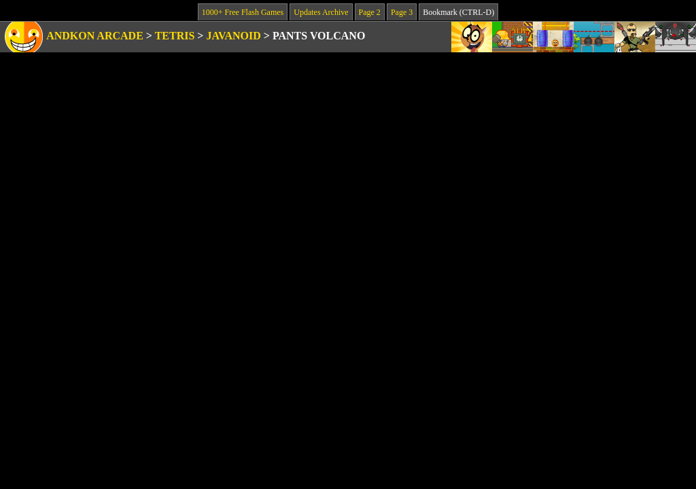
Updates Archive (321, 12)
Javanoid (233, 35)
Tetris (175, 35)
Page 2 (370, 12)
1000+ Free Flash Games (242, 12)
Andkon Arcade (94, 35)
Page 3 (402, 12)
